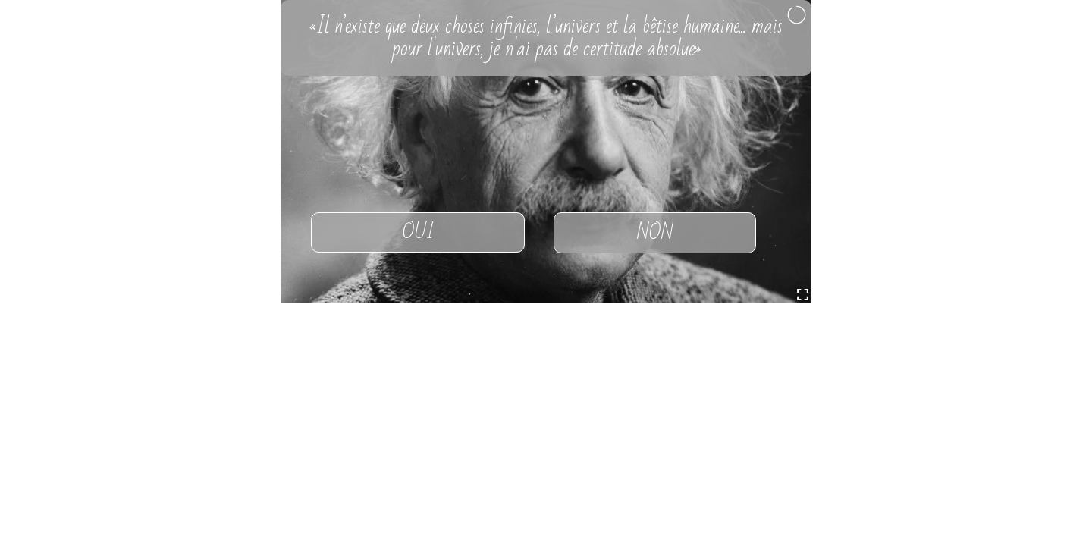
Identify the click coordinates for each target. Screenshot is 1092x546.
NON (655, 233)
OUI (418, 232)
